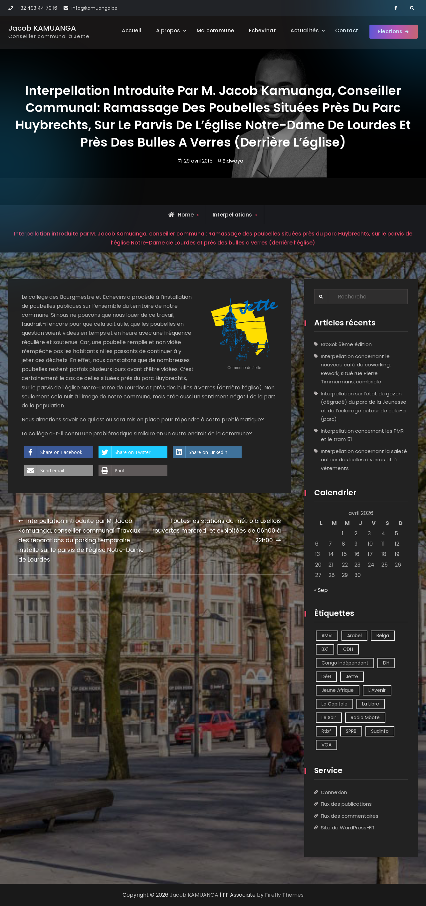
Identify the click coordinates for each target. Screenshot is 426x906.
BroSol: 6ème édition (346, 344)
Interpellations (232, 215)
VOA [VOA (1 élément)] (326, 745)
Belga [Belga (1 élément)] (382, 636)
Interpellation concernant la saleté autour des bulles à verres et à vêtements (364, 460)
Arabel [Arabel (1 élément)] (354, 636)
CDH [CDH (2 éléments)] (348, 649)
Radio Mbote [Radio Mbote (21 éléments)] (365, 717)
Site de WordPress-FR (347, 827)
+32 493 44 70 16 (37, 8)
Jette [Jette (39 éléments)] (352, 677)
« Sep (321, 590)
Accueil (129, 30)
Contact (344, 30)
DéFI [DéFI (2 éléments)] (326, 677)
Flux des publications (346, 803)
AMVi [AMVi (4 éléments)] (326, 636)
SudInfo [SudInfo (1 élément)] (380, 731)
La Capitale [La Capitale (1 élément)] (334, 704)
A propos (165, 30)
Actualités (302, 30)
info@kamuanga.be (94, 8)
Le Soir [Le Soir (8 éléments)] (328, 717)
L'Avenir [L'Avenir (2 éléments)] (377, 690)
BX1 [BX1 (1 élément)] (324, 649)
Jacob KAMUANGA (42, 28)
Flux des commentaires (349, 815)
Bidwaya (233, 160)
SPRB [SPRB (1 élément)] (351, 731)
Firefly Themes (284, 895)
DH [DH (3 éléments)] (386, 663)
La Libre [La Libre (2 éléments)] (370, 704)
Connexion (334, 792)
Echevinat (259, 30)
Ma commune (212, 30)
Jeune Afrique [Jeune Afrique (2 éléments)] (337, 690)
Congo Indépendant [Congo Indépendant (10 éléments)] (344, 663)
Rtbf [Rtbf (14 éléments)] (326, 731)
